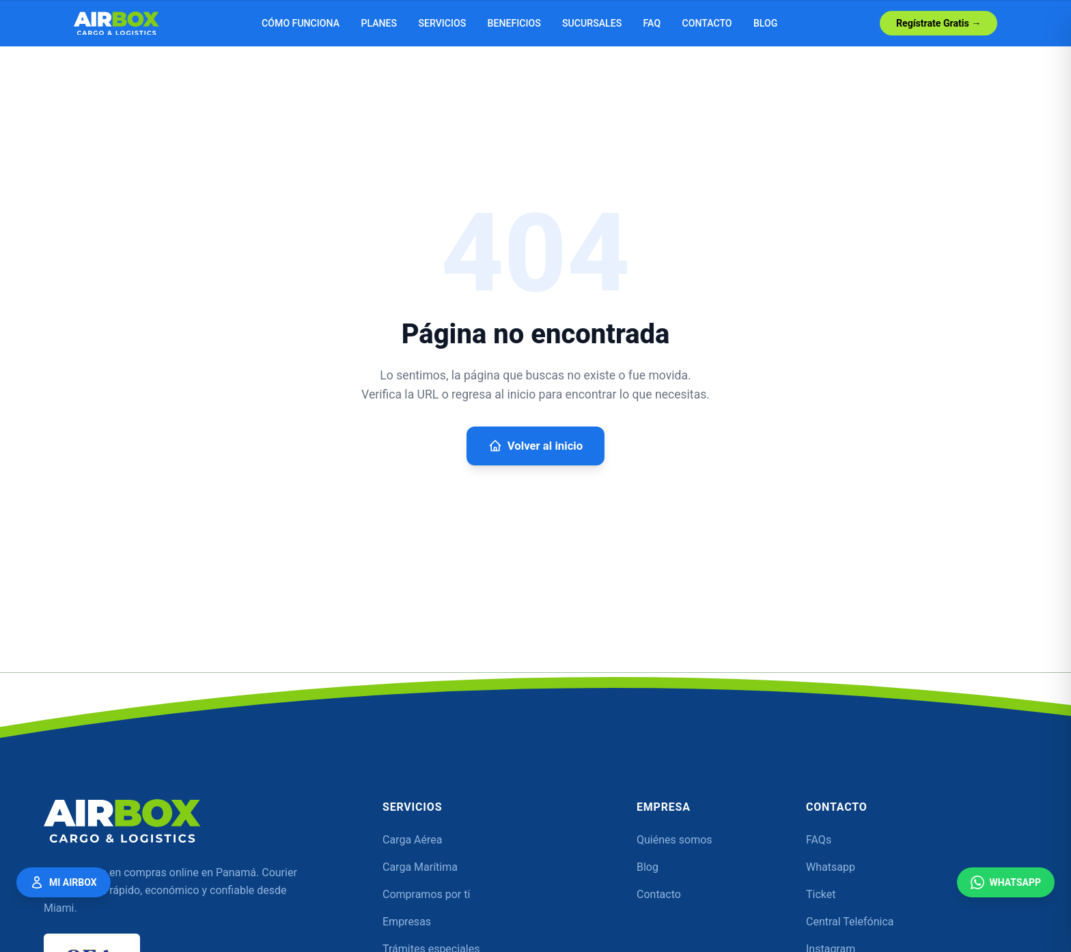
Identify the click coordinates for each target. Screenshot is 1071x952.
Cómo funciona (300, 23)
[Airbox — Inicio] (116, 23)
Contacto (707, 23)
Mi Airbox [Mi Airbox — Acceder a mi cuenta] (63, 882)
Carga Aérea (412, 839)
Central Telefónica (849, 921)
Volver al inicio (535, 445)
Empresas (406, 921)
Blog (765, 23)
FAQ (652, 23)
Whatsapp (830, 867)
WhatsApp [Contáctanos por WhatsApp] (1006, 882)
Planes (379, 23)
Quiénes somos (674, 839)
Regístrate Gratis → (938, 23)
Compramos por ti (426, 894)
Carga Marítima (420, 867)
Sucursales (592, 23)
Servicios (442, 23)
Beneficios (514, 23)
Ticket (820, 894)
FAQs (818, 839)
